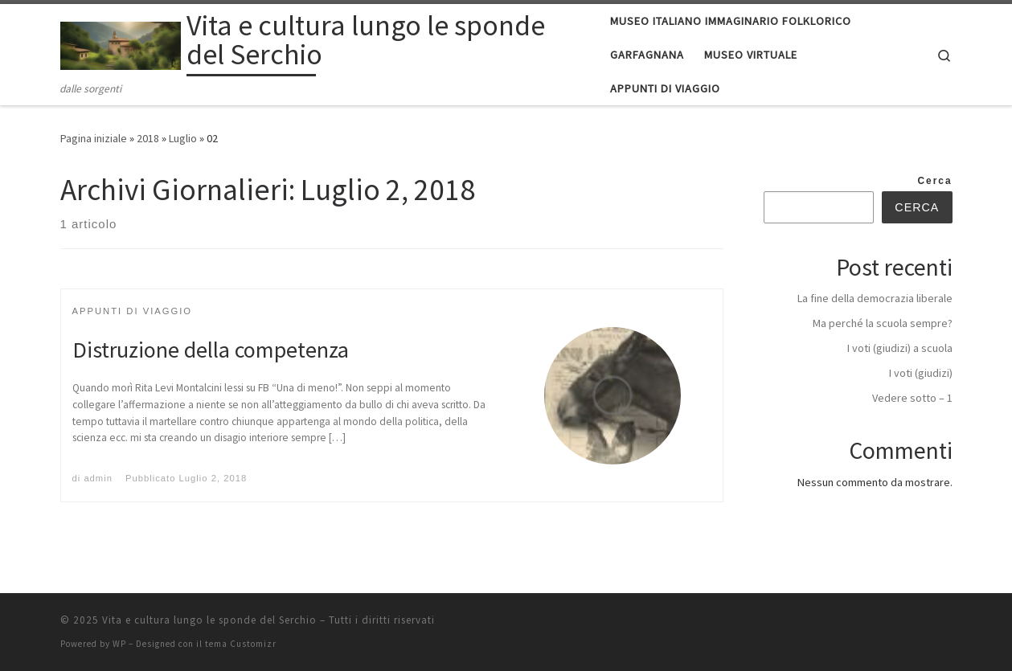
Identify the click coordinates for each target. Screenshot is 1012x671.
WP (119, 643)
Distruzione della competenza (210, 349)
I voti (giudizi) (921, 373)
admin (98, 478)
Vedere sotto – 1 (912, 398)
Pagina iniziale (93, 138)
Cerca (935, 180)
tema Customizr (241, 643)
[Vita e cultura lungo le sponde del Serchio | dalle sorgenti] (120, 42)
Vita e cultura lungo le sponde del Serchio (209, 620)
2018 (148, 138)
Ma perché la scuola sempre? (883, 323)
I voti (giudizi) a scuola (900, 348)
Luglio (183, 138)
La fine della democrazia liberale (875, 298)
